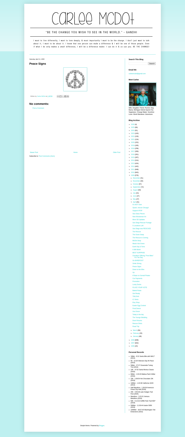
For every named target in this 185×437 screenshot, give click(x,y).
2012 (133, 166)
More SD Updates (138, 219)
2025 (133, 127)
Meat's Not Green (138, 243)
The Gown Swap (138, 234)
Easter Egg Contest (139, 305)
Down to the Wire (138, 269)
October (136, 184)
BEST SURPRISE (138, 253)
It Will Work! (136, 250)
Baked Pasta (136, 290)
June (135, 196)
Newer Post (34, 152)
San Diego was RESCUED (141, 228)
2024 (133, 130)
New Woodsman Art (139, 217)
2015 (133, 157)
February (136, 333)
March (135, 330)
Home (75, 152)
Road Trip (135, 326)
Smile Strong (136, 263)
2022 (133, 136)
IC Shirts (135, 299)
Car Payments (137, 278)
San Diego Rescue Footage (141, 223)
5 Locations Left (137, 226)
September (137, 187)
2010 (133, 172)
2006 (133, 346)
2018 (133, 148)
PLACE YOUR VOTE (139, 287)
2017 (133, 151)
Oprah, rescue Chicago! (140, 208)
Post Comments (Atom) (47, 156)
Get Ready (136, 293)
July (134, 193)
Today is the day (138, 314)
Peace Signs (136, 266)
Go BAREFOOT (137, 260)
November (136, 181)
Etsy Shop (136, 302)
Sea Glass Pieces (138, 214)
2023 (133, 133)
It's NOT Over (137, 204)
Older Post (116, 152)
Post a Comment (38, 108)
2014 (133, 160)
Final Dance (136, 308)
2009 (133, 175)
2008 (133, 340)
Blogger (101, 425)
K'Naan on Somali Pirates (141, 275)
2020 (133, 142)
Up (133, 272)
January (136, 336)
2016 (133, 154)
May (134, 199)
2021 (133, 139)
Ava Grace (136, 311)
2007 (133, 343)
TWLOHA (135, 296)
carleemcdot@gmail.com (137, 74)
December (136, 178)
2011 (133, 169)
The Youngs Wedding (139, 317)
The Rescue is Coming (140, 238)
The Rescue (136, 232)
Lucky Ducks (136, 284)
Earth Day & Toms (138, 247)
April (134, 202)
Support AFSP (137, 211)
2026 (133, 124)
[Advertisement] (75, 130)
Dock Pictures (137, 320)
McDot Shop (136, 241)
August (135, 190)
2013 (133, 163)
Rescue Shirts (137, 323)
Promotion (136, 281)
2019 (133, 145)
